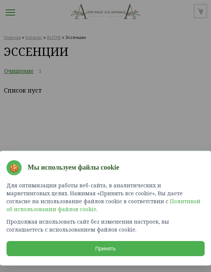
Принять (105, 247)
